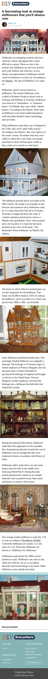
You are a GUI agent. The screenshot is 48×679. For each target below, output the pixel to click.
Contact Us (6, 663)
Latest (5, 648)
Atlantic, (9, 81)
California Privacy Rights (33, 654)
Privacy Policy (30, 651)
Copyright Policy (30, 658)
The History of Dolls (31, 540)
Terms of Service (31, 648)
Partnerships (7, 660)
